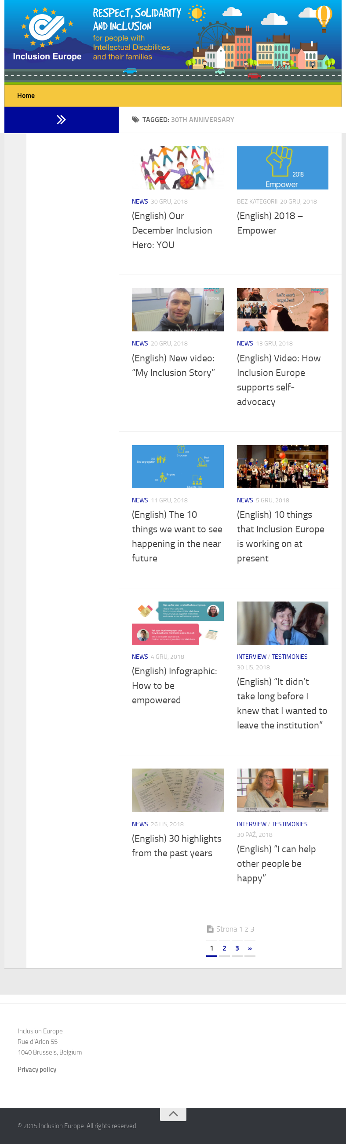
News (140, 201)
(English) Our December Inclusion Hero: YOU (172, 230)
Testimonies (290, 657)
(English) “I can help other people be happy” (276, 863)
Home (26, 95)
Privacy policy (37, 1069)
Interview (251, 657)
